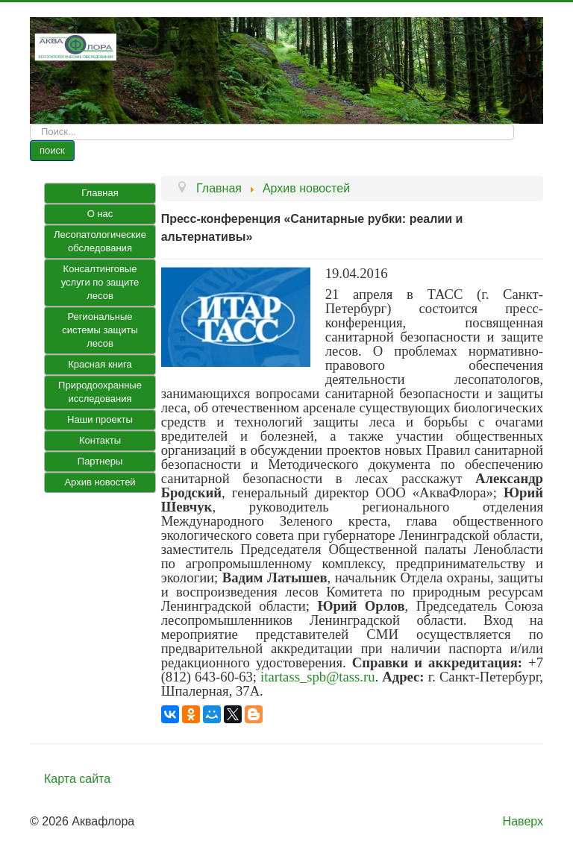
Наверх (523, 821)
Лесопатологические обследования (100, 241)
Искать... (30, 124)
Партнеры (100, 461)
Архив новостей (99, 482)
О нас (100, 213)
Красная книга (99, 364)
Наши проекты (100, 419)
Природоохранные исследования (100, 392)
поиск (52, 150)
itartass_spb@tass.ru (317, 676)
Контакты (100, 440)
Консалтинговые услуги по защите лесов (100, 282)
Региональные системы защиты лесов (100, 330)
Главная (99, 192)
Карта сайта (77, 778)
